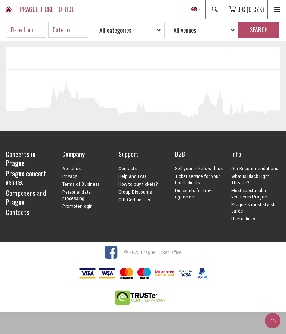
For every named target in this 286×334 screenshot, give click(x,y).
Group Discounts (135, 192)
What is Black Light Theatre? (250, 179)
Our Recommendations (254, 168)
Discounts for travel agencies (195, 193)
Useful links (243, 219)
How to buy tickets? (138, 184)
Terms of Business (81, 184)
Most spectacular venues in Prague (249, 193)
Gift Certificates (134, 200)
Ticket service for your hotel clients (197, 179)
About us (71, 168)
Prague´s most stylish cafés (253, 207)
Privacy (69, 176)
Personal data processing (76, 195)
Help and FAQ (132, 176)
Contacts (127, 168)
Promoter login (77, 206)
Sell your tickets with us (199, 168)
